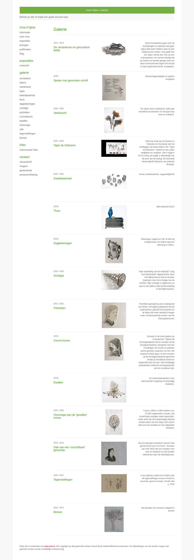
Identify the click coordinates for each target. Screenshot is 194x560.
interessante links (29, 149)
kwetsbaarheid (27, 95)
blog (22, 53)
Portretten (25, 112)
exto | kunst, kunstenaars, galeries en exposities (29, 10)
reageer (24, 166)
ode (22, 129)
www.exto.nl (49, 546)
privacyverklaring (29, 174)
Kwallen (24, 120)
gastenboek (26, 170)
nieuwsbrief (26, 162)
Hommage (25, 125)
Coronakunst (26, 116)
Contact (25, 157)
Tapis (22, 91)
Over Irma (25, 36)
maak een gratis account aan (53, 17)
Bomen (23, 137)
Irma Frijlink (92, 10)
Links (23, 145)
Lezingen (24, 45)
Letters (23, 82)
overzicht (24, 65)
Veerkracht (25, 87)
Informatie (25, 32)
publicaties (25, 49)
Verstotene (25, 78)
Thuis (22, 99)
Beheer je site (27, 17)
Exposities (25, 41)
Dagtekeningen (27, 103)
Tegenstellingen (28, 133)
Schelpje (24, 108)
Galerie (24, 72)
